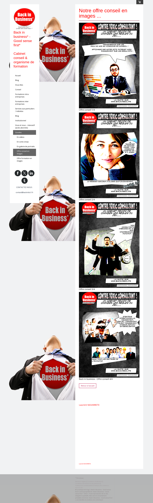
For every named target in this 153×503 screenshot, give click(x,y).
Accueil (18, 75)
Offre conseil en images (23, 152)
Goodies (18, 132)
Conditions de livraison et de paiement (87, 483)
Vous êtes (19, 85)
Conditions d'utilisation (95, 481)
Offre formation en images (24, 159)
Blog (17, 80)
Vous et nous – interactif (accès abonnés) (25, 126)
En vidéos (20, 137)
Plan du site (79, 488)
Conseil (18, 89)
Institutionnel (20, 120)
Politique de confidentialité (83, 485)
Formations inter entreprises (22, 102)
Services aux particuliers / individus (24, 109)
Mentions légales (80, 481)
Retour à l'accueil (87, 386)
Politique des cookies (100, 485)
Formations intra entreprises (22, 95)
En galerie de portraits (26, 146)
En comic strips (23, 142)
